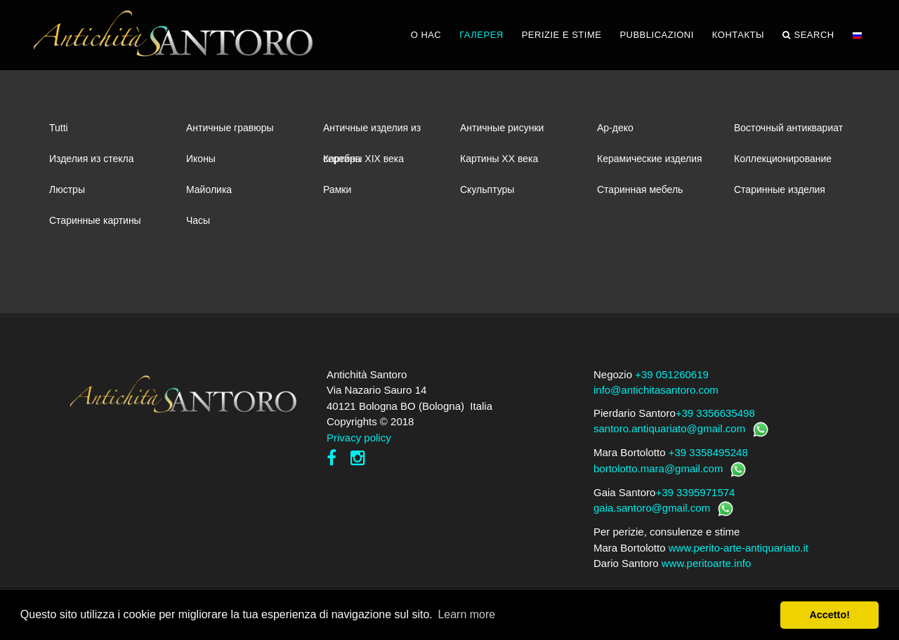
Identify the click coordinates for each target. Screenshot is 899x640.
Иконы (201, 158)
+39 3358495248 (708, 452)
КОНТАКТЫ (738, 34)
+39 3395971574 (695, 492)
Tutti (58, 127)
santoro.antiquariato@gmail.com (669, 428)
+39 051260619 (672, 374)
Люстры (67, 189)
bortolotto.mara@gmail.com (658, 468)
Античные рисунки (502, 127)
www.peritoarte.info (707, 563)
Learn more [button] (466, 614)
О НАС (426, 34)
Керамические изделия (649, 158)
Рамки (337, 189)
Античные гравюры (230, 127)
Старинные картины (95, 220)
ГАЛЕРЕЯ (481, 34)
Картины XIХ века (363, 158)
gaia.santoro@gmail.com (651, 508)
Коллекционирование (783, 158)
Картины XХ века (499, 158)
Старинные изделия (779, 189)
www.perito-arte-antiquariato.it (738, 548)
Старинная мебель (640, 189)
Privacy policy (359, 438)
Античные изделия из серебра (372, 132)
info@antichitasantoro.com (655, 390)
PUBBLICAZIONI (656, 34)
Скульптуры (487, 189)
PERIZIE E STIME (562, 34)
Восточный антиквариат (788, 127)
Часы (198, 220)
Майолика (209, 189)
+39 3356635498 (715, 413)
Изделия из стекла (91, 158)
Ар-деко (615, 127)
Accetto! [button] (829, 614)
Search (808, 35)
